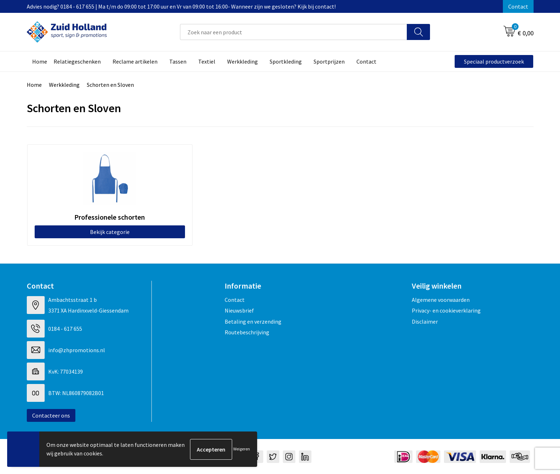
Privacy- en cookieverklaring (446, 310)
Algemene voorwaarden (441, 299)
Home (34, 84)
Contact (518, 6)
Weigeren (241, 449)
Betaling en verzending (253, 321)
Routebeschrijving (247, 331)
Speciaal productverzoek (494, 61)
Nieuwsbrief (239, 310)
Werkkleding (64, 84)
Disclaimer (425, 321)
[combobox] (293, 32)
